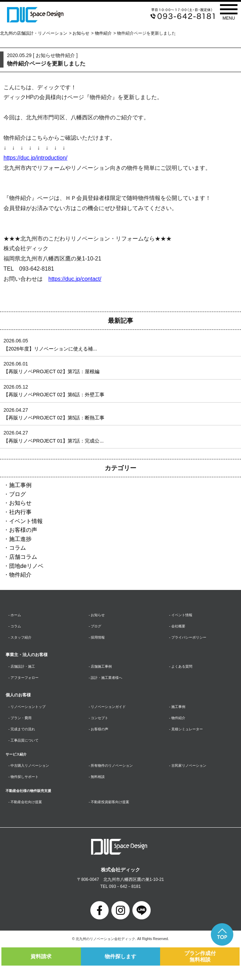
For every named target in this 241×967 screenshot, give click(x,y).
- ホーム (14, 615)
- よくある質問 (180, 666)
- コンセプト (98, 718)
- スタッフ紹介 (20, 637)
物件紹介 (103, 33)
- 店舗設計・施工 (21, 666)
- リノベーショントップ (27, 707)
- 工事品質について (23, 740)
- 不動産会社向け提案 (25, 802)
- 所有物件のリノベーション (111, 765)
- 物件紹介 (177, 718)
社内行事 (20, 512)
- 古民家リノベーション (187, 765)
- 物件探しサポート (23, 777)
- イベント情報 (180, 615)
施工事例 (20, 485)
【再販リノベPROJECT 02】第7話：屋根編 (51, 371)
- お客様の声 (98, 729)
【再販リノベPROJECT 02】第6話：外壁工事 (54, 394)
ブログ (17, 494)
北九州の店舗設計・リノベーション (33, 33)
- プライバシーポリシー (187, 637)
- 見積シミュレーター (186, 729)
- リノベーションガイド (107, 707)
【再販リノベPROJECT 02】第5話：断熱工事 (54, 417)
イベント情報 (26, 521)
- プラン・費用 (20, 718)
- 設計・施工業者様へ (105, 678)
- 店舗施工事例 (100, 666)
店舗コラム (23, 557)
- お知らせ (97, 615)
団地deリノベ (26, 566)
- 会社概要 (177, 626)
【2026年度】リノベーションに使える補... (50, 349)
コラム (17, 548)
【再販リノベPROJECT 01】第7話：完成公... (54, 441)
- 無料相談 (97, 777)
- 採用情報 (97, 637)
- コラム (14, 626)
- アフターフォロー (23, 678)
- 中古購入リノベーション (28, 765)
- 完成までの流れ (21, 729)
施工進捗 (20, 539)
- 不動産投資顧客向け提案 (109, 802)
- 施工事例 (177, 707)
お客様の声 (23, 530)
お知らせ (81, 33)
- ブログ (95, 626)
